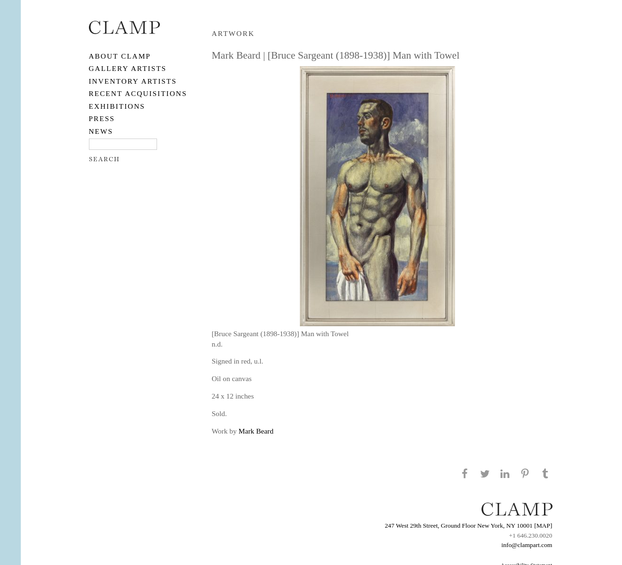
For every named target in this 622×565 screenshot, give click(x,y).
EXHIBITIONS (117, 106)
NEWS (101, 131)
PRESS (102, 118)
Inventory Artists (133, 81)
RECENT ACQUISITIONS (138, 93)
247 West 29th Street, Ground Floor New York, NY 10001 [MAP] (468, 525)
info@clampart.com (526, 544)
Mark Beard (255, 431)
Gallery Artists (128, 68)
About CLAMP (120, 56)
